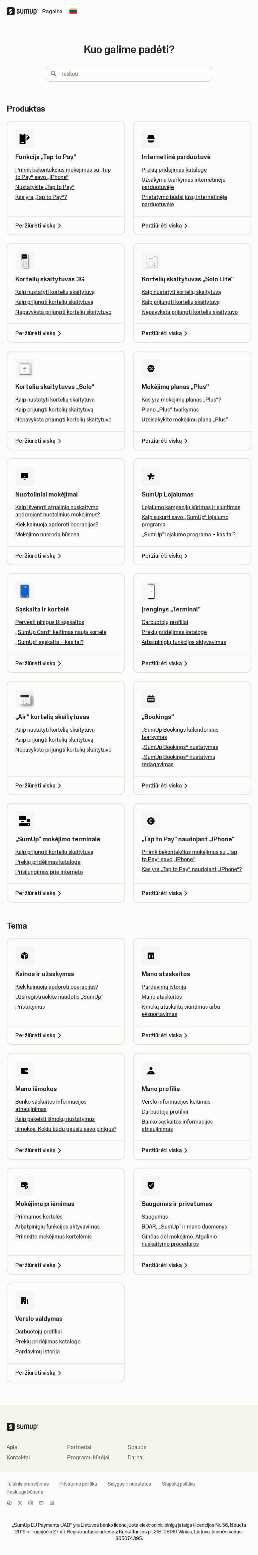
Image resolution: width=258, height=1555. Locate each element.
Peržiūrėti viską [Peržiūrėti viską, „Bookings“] (166, 785)
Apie (12, 1447)
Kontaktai (18, 1457)
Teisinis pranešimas (28, 1484)
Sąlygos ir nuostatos (129, 1484)
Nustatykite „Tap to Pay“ (44, 187)
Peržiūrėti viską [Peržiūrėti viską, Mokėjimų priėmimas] (39, 1265)
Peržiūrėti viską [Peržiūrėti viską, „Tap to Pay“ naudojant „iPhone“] (166, 893)
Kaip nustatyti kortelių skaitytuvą (55, 292)
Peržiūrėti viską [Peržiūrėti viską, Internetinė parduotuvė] (166, 225)
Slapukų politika (178, 1484)
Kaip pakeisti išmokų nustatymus (55, 1119)
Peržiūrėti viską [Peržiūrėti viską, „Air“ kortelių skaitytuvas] (39, 785)
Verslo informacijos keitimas (176, 1101)
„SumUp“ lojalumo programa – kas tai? (188, 534)
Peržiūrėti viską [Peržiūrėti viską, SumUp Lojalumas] (166, 555)
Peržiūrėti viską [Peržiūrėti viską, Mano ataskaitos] (166, 1035)
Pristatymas (30, 1006)
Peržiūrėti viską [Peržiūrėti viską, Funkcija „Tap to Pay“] (39, 225)
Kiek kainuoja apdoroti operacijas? (56, 524)
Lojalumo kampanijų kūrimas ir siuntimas (191, 507)
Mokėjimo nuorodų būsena (47, 534)
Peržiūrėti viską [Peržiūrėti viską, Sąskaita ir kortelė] (39, 663)
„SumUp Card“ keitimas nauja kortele (60, 632)
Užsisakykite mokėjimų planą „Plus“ (185, 419)
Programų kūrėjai (88, 1457)
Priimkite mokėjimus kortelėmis (53, 1236)
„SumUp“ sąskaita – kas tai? (49, 642)
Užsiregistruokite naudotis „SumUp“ (59, 996)
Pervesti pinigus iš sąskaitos (49, 622)
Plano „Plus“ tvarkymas (170, 409)
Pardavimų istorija (164, 986)
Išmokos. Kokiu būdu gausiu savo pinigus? (65, 1129)
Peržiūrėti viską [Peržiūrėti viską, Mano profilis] (166, 1150)
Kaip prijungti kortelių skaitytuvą (54, 302)
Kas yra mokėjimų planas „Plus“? (181, 399)
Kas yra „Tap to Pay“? (41, 197)
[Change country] (73, 11)
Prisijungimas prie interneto (49, 872)
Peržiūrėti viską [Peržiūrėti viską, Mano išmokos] (39, 1150)
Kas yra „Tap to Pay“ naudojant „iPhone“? (192, 869)
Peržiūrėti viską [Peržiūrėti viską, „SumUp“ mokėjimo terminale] (39, 893)
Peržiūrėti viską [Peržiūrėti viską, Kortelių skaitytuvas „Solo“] (39, 440)
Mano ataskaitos (162, 996)
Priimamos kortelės (39, 1216)
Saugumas (155, 1216)
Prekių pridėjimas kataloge (174, 169)
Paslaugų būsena (25, 1492)
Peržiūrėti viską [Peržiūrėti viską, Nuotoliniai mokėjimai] (39, 555)
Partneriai (79, 1447)
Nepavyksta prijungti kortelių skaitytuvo (63, 312)
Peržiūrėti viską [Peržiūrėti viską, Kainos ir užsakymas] (39, 1035)
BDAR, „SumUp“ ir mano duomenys (184, 1226)
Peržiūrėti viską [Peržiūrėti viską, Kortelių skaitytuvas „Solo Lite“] (166, 333)
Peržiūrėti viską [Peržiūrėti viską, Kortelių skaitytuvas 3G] (39, 333)
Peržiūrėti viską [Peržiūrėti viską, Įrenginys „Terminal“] (166, 663)
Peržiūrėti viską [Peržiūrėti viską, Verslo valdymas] (39, 1372)
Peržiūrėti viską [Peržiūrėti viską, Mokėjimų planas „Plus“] (166, 440)
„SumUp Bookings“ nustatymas (180, 747)
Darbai (136, 1457)
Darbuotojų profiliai (165, 622)
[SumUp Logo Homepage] (24, 11)
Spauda (137, 1447)
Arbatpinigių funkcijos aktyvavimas (184, 642)
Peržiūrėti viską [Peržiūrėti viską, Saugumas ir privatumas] (166, 1265)
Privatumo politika (78, 1484)
